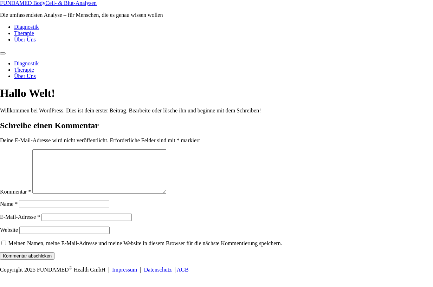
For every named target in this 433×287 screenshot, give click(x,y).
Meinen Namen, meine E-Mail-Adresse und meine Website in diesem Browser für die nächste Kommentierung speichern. (145, 252)
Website (9, 238)
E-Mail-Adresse (20, 225)
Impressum (124, 278)
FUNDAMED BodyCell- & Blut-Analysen (48, 3)
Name (9, 212)
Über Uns (25, 40)
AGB (183, 278)
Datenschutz (158, 278)
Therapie (24, 33)
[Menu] (3, 53)
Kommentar (15, 200)
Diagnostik (26, 27)
